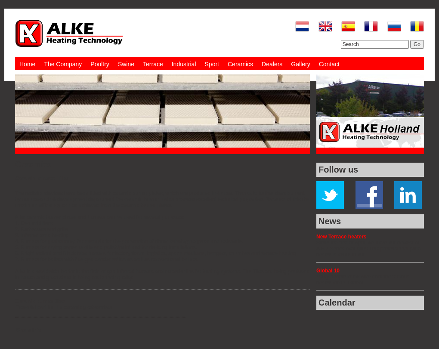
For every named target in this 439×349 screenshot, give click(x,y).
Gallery (300, 64)
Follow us (338, 169)
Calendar (337, 302)
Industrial (184, 64)
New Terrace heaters (341, 237)
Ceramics (240, 64)
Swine (126, 64)
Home (27, 64)
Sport (212, 64)
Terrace (153, 64)
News (329, 221)
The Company (63, 64)
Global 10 (328, 271)
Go (417, 44)
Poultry (99, 64)
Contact (329, 64)
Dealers (272, 64)
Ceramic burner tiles (40, 301)
